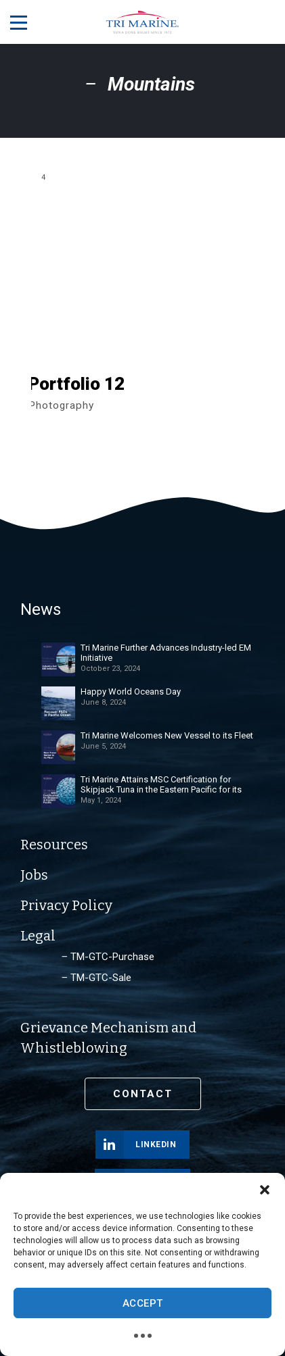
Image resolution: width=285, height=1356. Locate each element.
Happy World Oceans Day (131, 691)
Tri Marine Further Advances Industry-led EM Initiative (166, 653)
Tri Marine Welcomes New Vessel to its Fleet (167, 735)
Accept (143, 1303)
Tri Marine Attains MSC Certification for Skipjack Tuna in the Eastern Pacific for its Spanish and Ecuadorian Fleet (161, 784)
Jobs (34, 875)
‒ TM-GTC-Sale (96, 978)
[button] (264, 1190)
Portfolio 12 (76, 384)
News (40, 609)
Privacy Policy (66, 905)
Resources (54, 844)
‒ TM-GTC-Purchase (108, 957)
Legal (38, 936)
